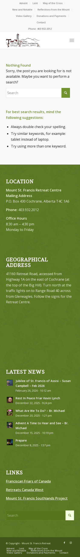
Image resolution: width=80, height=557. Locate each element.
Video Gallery (24, 15)
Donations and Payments (51, 15)
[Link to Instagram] (71, 543)
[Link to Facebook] (64, 543)
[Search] (38, 93)
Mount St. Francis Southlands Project (37, 498)
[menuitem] (23, 3)
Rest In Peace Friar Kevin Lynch (38, 398)
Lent (35, 3)
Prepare (21, 440)
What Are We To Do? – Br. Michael (40, 411)
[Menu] (72, 40)
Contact (41, 22)
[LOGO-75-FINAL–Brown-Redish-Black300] (33, 40)
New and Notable (22, 9)
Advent (23, 3)
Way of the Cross (53, 3)
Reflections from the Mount (54, 9)
